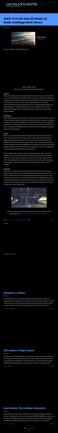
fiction (22, 219)
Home (5, 10)
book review (17, 219)
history (25, 219)
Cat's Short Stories (19, 10)
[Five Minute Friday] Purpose (19, 350)
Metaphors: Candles (14, 292)
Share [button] (52, 219)
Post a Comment (10, 308)
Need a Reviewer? (29, 10)
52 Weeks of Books (11, 219)
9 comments (9, 366)
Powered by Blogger (29, 428)
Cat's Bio (10, 10)
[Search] (49, 2)
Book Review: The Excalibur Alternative (25, 408)
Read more (52, 308)
